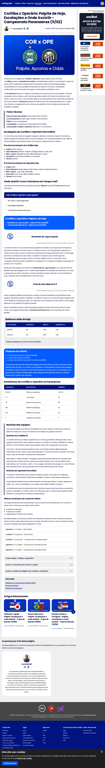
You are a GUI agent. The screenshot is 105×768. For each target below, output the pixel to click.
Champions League (28, 745)
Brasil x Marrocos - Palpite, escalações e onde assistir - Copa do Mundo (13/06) (38, 618)
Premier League (27, 743)
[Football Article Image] (15, 605)
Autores (4, 733)
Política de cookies (7, 740)
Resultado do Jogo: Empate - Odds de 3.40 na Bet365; (28, 222)
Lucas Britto (10, 626)
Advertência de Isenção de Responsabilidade (96, 11)
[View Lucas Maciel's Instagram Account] (24, 28)
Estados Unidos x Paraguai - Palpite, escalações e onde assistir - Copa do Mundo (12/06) (63, 619)
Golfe (44, 743)
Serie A (24, 730)
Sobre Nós (5, 730)
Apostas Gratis (87, 730)
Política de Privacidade (8, 738)
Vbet (64, 740)
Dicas (24, 3)
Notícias (38, 3)
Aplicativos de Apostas (79, 3)
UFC (44, 740)
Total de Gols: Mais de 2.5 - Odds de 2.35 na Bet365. (26, 225)
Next (73, 612)
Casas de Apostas (50, 3)
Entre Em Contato (7, 735)
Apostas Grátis (63, 3)
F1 (43, 733)
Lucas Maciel (17, 28)
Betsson (65, 735)
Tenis (44, 738)
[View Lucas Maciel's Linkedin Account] (27, 28)
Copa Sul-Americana (29, 740)
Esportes (30, 3)
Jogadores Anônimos (89, 715)
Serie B (24, 733)
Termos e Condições (8, 743)
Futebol (18, 3)
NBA (44, 735)
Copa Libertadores (28, 738)
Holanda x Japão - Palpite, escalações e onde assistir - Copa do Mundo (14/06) (14, 618)
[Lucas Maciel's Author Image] (26, 658)
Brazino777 (66, 738)
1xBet (64, 730)
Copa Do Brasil (27, 735)
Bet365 (65, 733)
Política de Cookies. (24, 758)
